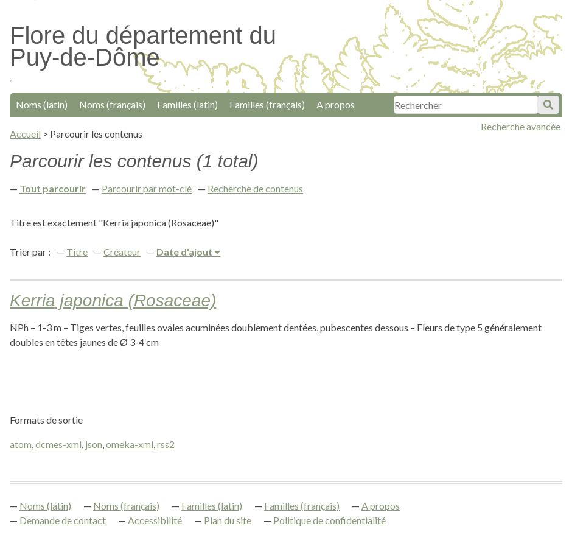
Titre (77, 251)
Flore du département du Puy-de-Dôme (143, 46)
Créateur (122, 251)
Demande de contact (62, 520)
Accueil (25, 133)
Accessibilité (155, 520)
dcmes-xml (58, 444)
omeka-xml (129, 444)
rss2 (166, 444)
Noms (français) (112, 104)
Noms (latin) (42, 104)
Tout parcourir (52, 188)
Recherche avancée (520, 126)
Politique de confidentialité (329, 520)
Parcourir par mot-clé (147, 188)
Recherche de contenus (255, 188)
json (93, 444)
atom (21, 444)
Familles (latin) (187, 104)
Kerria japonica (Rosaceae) (113, 300)
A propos (335, 104)
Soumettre (548, 105)
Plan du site (227, 520)
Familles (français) (267, 104)
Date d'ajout (185, 251)
